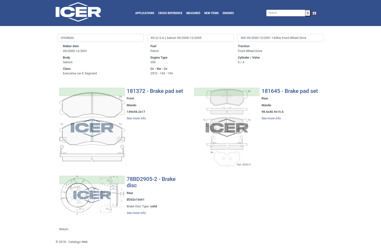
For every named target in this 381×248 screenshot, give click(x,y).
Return (63, 229)
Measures (193, 13)
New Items (211, 13)
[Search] (285, 13)
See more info (136, 118)
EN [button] (316, 13)
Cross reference (170, 13)
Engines (228, 13)
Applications (144, 13)
